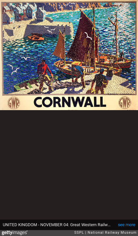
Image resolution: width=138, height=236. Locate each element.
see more (126, 224)
